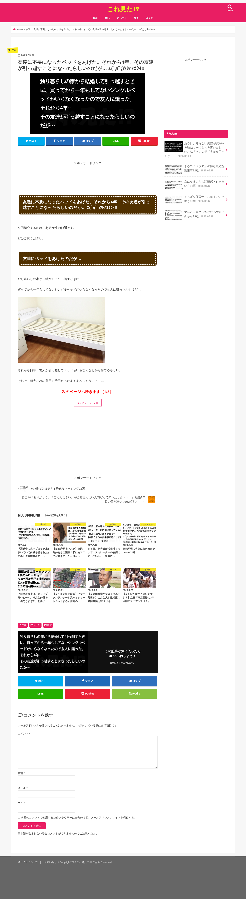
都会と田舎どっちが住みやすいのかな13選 (194, 215)
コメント (24, 733)
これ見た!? (123, 9)
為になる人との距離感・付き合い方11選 (194, 184)
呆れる (36, 625)
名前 (21, 773)
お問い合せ (50, 862)
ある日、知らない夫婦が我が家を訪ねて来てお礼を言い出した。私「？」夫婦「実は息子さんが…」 (194, 149)
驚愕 (49, 625)
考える (149, 18)
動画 (95, 18)
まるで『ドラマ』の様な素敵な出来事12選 (194, 169)
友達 (24, 625)
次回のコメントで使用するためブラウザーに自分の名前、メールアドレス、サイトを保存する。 (79, 817)
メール (22, 787)
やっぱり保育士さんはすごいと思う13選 (194, 200)
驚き (136, 18)
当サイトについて (28, 862)
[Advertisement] (88, 174)
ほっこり (121, 18)
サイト (22, 802)
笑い (107, 18)
